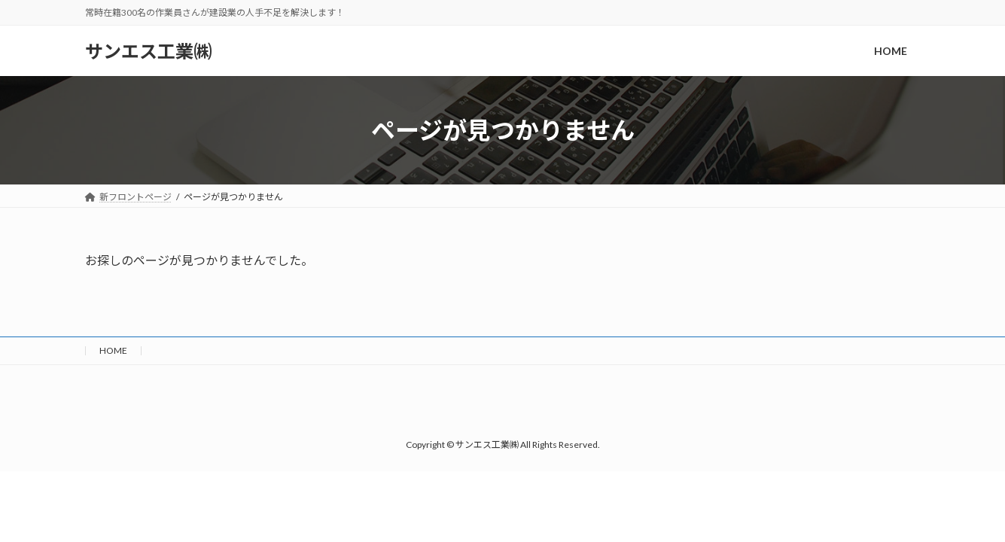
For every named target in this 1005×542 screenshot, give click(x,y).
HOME (113, 350)
